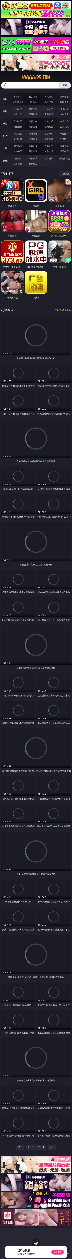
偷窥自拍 (18, 133)
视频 (5, 111)
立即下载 (57, 1252)
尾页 (52, 1147)
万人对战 (48, 96)
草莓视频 (48, 158)
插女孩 (18, 158)
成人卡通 (48, 121)
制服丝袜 (18, 126)
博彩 (5, 99)
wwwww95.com (36, 77)
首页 (20, 1147)
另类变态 (64, 126)
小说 (5, 148)
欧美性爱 (64, 121)
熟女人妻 (18, 114)
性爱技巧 (64, 151)
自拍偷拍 (33, 109)
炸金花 (33, 101)
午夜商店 (33, 158)
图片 (5, 136)
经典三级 (33, 126)
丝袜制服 (33, 114)
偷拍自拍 (33, 121)
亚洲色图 (33, 133)
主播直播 (48, 114)
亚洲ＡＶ (18, 109)
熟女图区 (48, 138)
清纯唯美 (33, 138)
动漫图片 (64, 133)
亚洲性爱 (18, 121)
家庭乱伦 (33, 146)
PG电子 (17, 96)
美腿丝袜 (18, 138)
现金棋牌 (48, 101)
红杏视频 (18, 163)
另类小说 (33, 151)
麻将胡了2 (18, 101)
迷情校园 (18, 151)
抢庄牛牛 (64, 101)
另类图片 (64, 138)
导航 (5, 160)
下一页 (41, 1147)
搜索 (65, 85)
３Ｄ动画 (64, 109)
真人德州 (33, 96)
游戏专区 (64, 96)
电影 (5, 123)
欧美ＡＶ (48, 109)
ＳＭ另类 (64, 114)
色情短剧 (33, 163)
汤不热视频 (64, 158)
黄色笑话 (48, 151)
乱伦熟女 (48, 126)
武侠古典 (64, 146)
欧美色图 (48, 133)
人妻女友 (48, 146)
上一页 (30, 1147)
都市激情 (18, 146)
